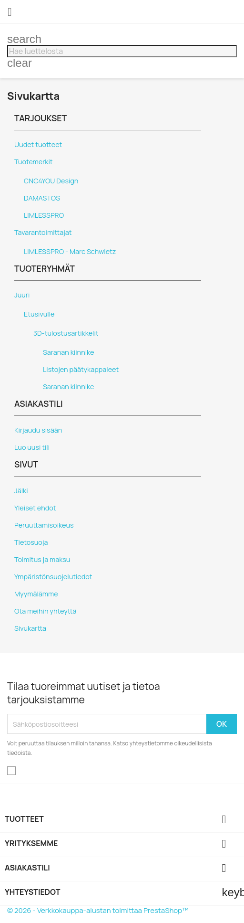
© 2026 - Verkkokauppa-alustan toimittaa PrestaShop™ (98, 910)
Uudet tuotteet (38, 144)
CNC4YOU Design (51, 180)
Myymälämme (36, 593)
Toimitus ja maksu (42, 559)
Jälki (21, 490)
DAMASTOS (42, 197)
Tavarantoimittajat (43, 232)
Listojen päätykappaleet (81, 369)
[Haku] (122, 51)
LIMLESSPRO (44, 215)
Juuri (22, 294)
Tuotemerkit (33, 161)
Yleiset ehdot (35, 507)
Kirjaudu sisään (38, 430)
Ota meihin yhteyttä (45, 610)
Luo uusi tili (32, 447)
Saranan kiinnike (68, 352)
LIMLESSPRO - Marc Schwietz (70, 251)
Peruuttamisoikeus (44, 525)
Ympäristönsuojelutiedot (53, 576)
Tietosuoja (31, 542)
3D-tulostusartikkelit (66, 333)
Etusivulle (39, 313)
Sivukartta (30, 628)
